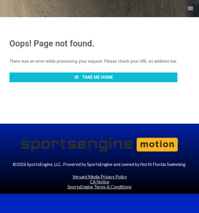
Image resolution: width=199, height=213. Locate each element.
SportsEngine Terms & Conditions (99, 203)
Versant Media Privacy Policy (99, 193)
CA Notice (99, 198)
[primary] (93, 82)
